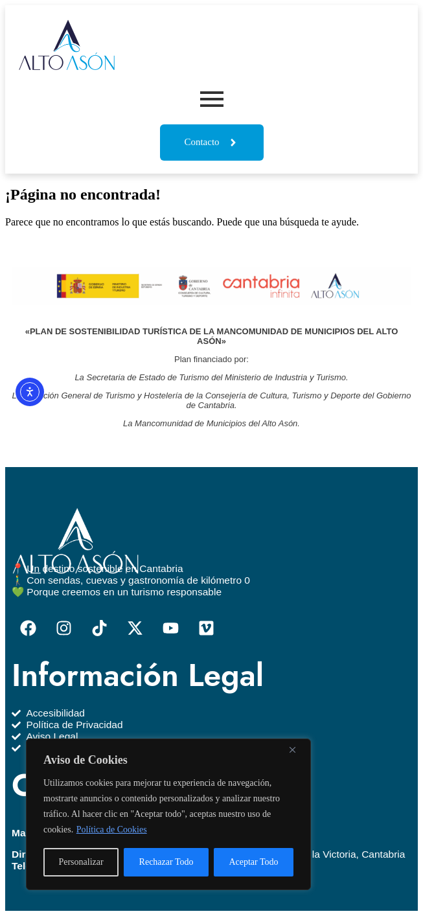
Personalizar (80, 862)
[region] (168, 814)
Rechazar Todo (166, 862)
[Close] (297, 749)
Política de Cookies (111, 829)
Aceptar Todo (253, 862)
